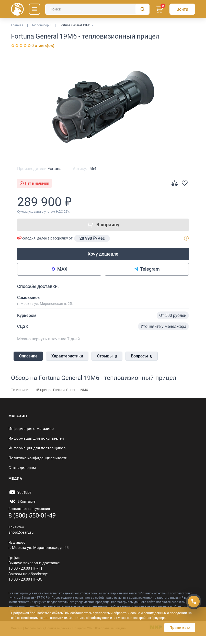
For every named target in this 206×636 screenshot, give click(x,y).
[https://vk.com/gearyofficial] (21, 501)
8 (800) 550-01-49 (32, 515)
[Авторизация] (182, 9)
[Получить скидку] (193, 601)
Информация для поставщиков (37, 448)
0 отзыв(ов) (42, 45)
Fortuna (55, 168)
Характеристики (67, 356)
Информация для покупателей (36, 438)
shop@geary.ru (20, 532)
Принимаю (179, 628)
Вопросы (141, 356)
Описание (28, 356)
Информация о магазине (31, 428)
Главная (17, 25)
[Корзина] (159, 9)
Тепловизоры (41, 25)
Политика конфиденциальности (37, 458)
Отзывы (107, 356)
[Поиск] (97, 9)
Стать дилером (22, 467)
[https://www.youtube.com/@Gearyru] (19, 492)
